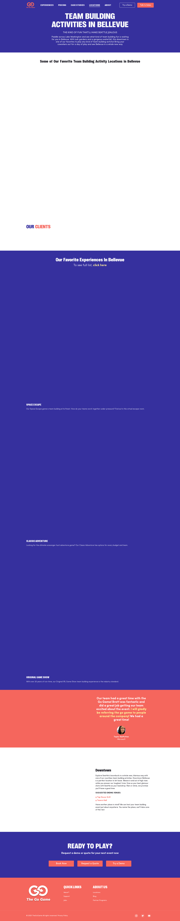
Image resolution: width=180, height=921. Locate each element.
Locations (94, 5)
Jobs (65, 900)
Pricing (62, 5)
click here (100, 265)
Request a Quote (90, 863)
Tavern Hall (102, 800)
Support (67, 896)
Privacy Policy (63, 916)
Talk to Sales (145, 5)
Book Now (61, 863)
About (108, 5)
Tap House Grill (103, 797)
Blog (94, 896)
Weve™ (66, 892)
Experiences (47, 5)
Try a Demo (127, 5)
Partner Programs (100, 900)
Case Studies (78, 5)
